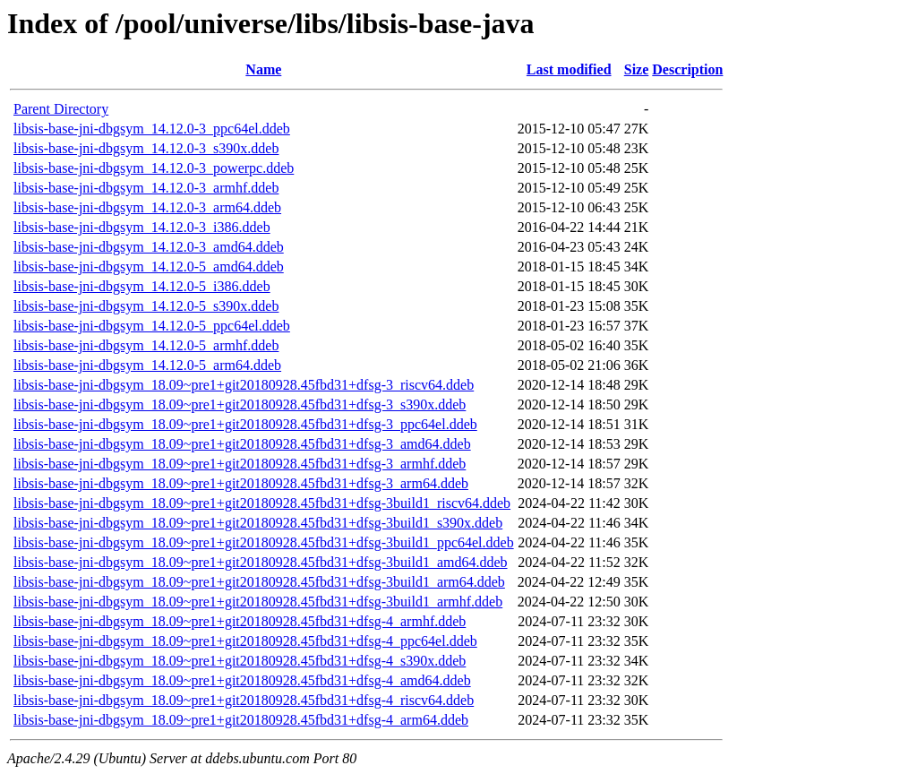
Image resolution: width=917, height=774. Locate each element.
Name (263, 69)
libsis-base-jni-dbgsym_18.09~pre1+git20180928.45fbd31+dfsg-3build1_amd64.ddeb (260, 562)
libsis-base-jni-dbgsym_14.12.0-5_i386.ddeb (141, 286)
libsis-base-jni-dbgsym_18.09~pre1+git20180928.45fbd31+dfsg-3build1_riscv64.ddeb (261, 503)
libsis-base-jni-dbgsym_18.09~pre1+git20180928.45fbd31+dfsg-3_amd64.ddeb (242, 444)
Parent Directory (60, 108)
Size (636, 69)
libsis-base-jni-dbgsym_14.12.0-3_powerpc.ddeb (153, 168)
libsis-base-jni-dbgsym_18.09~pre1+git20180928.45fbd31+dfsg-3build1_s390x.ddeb (257, 522)
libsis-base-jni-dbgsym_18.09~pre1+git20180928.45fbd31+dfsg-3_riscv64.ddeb (243, 384)
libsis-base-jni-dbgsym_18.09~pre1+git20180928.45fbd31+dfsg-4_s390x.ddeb (239, 660)
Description (687, 69)
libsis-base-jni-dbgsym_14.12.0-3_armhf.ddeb (146, 187)
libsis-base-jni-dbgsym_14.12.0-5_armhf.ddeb (146, 345)
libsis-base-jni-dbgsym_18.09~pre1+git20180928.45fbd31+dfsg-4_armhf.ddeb (239, 621)
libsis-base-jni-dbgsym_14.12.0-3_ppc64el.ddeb (151, 128)
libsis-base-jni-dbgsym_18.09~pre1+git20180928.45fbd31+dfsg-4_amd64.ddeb (242, 680)
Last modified (569, 69)
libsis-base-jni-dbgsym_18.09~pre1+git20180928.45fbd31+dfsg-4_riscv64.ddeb (243, 700)
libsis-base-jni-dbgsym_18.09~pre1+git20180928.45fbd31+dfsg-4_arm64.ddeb (240, 719)
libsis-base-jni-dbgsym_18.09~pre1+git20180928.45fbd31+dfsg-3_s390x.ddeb (239, 404)
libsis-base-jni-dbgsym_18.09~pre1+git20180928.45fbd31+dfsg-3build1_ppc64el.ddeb (263, 542)
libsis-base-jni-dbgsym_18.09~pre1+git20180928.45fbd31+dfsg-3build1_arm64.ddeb (259, 581)
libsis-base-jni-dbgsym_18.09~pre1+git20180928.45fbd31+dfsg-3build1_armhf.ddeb (257, 601)
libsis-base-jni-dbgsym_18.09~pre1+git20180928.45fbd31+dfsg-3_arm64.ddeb (240, 483)
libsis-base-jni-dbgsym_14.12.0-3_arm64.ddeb (147, 207)
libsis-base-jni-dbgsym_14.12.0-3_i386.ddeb (141, 227)
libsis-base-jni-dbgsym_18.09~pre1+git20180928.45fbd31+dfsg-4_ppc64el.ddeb (245, 641)
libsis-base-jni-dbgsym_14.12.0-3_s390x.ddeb (146, 148)
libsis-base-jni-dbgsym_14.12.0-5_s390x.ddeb (146, 306)
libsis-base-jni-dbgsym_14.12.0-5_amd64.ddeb (148, 266)
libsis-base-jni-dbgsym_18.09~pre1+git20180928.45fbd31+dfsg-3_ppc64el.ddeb (245, 424)
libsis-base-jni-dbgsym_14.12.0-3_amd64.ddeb (148, 246)
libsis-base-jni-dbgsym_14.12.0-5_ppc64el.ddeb (151, 325)
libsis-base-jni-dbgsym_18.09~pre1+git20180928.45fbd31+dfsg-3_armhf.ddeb (239, 463)
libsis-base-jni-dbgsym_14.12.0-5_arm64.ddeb (147, 365)
